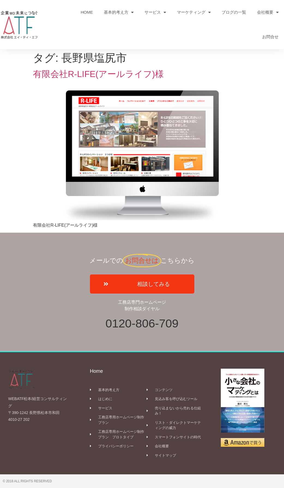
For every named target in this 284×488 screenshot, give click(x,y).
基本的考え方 (119, 12)
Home (96, 371)
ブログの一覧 (234, 12)
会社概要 (268, 12)
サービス (155, 12)
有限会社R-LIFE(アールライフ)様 (103, 74)
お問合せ (270, 36)
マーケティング (194, 12)
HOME (87, 12)
